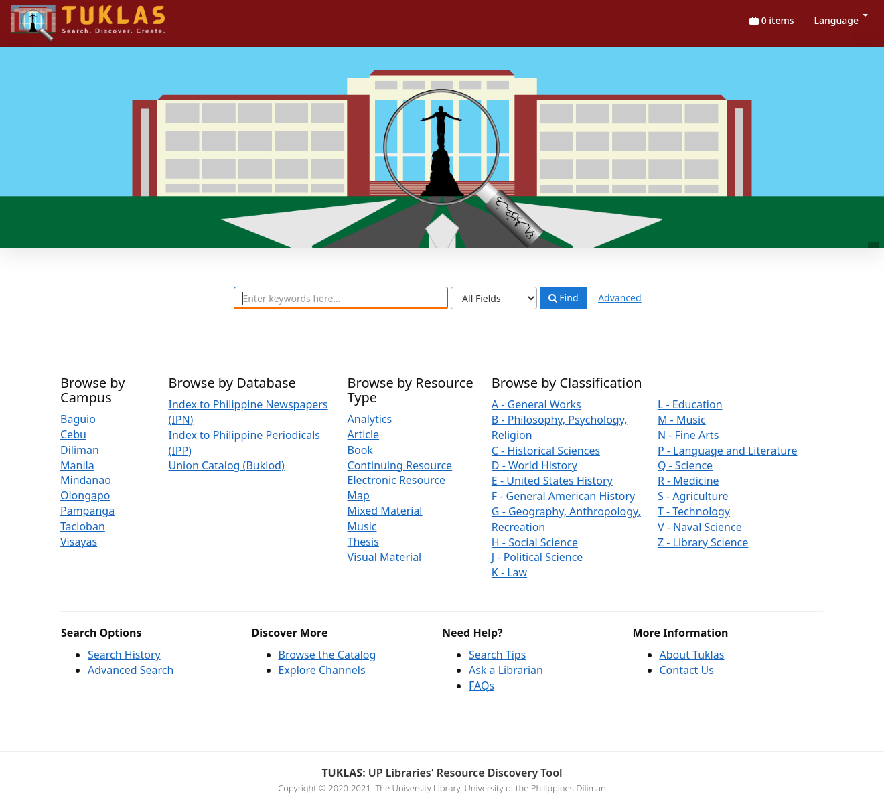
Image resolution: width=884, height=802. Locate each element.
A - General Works (536, 404)
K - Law (509, 572)
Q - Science (685, 465)
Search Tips (497, 654)
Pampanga (87, 510)
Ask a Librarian (506, 670)
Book (360, 450)
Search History (124, 654)
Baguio (78, 419)
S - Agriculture (693, 496)
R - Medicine (688, 480)
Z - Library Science (703, 542)
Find (563, 298)
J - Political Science (537, 557)
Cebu (73, 434)
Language (841, 20)
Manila (77, 465)
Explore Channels (322, 670)
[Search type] (494, 298)
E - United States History (552, 480)
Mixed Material (385, 510)
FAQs (481, 685)
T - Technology (694, 511)
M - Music (682, 419)
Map (359, 495)
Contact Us (687, 670)
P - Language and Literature (728, 450)
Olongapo (85, 495)
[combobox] (341, 298)
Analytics (370, 419)
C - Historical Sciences (546, 450)
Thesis (363, 541)
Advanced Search (130, 670)
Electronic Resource (397, 480)
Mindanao (85, 480)
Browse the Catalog (327, 654)
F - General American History (563, 496)
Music (362, 526)
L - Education (690, 404)
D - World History (534, 465)
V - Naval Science (700, 526)
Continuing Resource (400, 465)
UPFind (43, 17)
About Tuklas (692, 654)
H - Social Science (535, 542)
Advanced (619, 297)
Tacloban (82, 526)
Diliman (79, 450)
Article (364, 434)
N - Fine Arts (688, 435)
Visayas (78, 541)
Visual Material (385, 557)
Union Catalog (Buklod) (227, 465)
